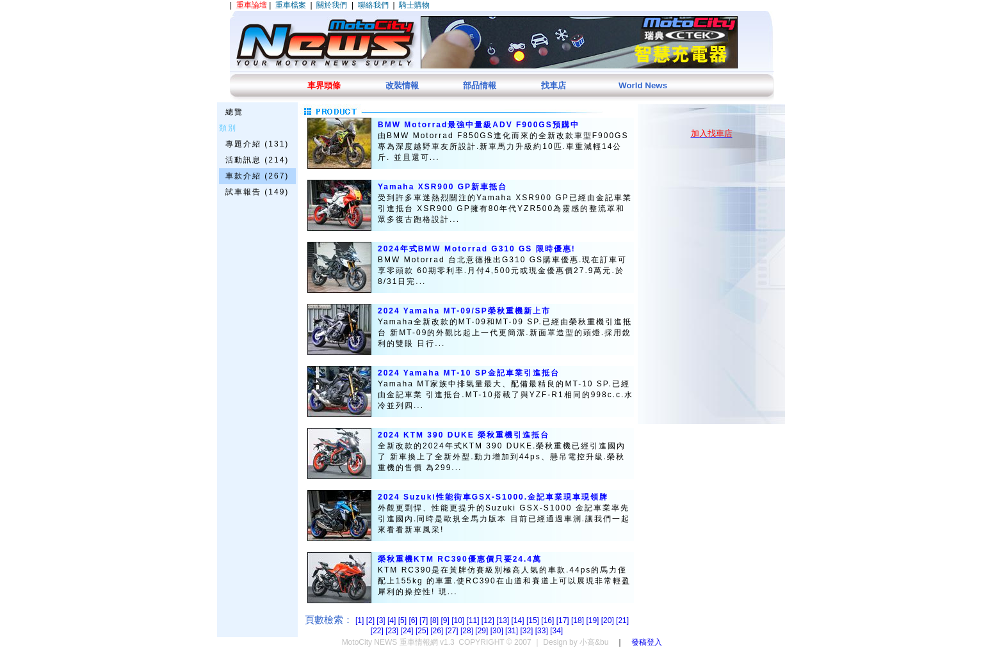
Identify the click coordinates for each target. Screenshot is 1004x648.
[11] (474, 620)
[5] (403, 620)
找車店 (553, 85)
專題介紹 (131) (257, 143)
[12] (489, 620)
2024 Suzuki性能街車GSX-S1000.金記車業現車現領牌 (493, 497)
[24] (408, 630)
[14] (519, 620)
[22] (378, 630)
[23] (392, 630)
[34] (556, 630)
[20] (608, 620)
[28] (467, 630)
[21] (622, 620)
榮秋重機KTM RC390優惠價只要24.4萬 (460, 559)
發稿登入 (646, 642)
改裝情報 (402, 85)
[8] (435, 620)
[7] (424, 620)
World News (643, 85)
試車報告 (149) (257, 191)
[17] (563, 620)
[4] (392, 620)
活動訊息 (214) (257, 159)
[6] (414, 620)
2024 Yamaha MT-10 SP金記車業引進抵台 (469, 372)
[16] (548, 620)
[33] (542, 630)
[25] (423, 630)
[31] (512, 630)
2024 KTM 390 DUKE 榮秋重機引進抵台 (463, 435)
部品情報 (479, 85)
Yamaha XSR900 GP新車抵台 (442, 186)
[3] (381, 620)
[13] (503, 620)
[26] (437, 630)
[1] (360, 620)
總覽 (234, 111)
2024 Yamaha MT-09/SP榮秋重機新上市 (464, 310)
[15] (533, 620)
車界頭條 (324, 85)
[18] (578, 620)
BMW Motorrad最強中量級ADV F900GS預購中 (478, 124)
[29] (482, 630)
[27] (453, 630)
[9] (446, 620)
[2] (371, 620)
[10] (458, 620)
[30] (497, 630)
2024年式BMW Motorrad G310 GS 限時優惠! (477, 248)
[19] (593, 620)
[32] (527, 630)
